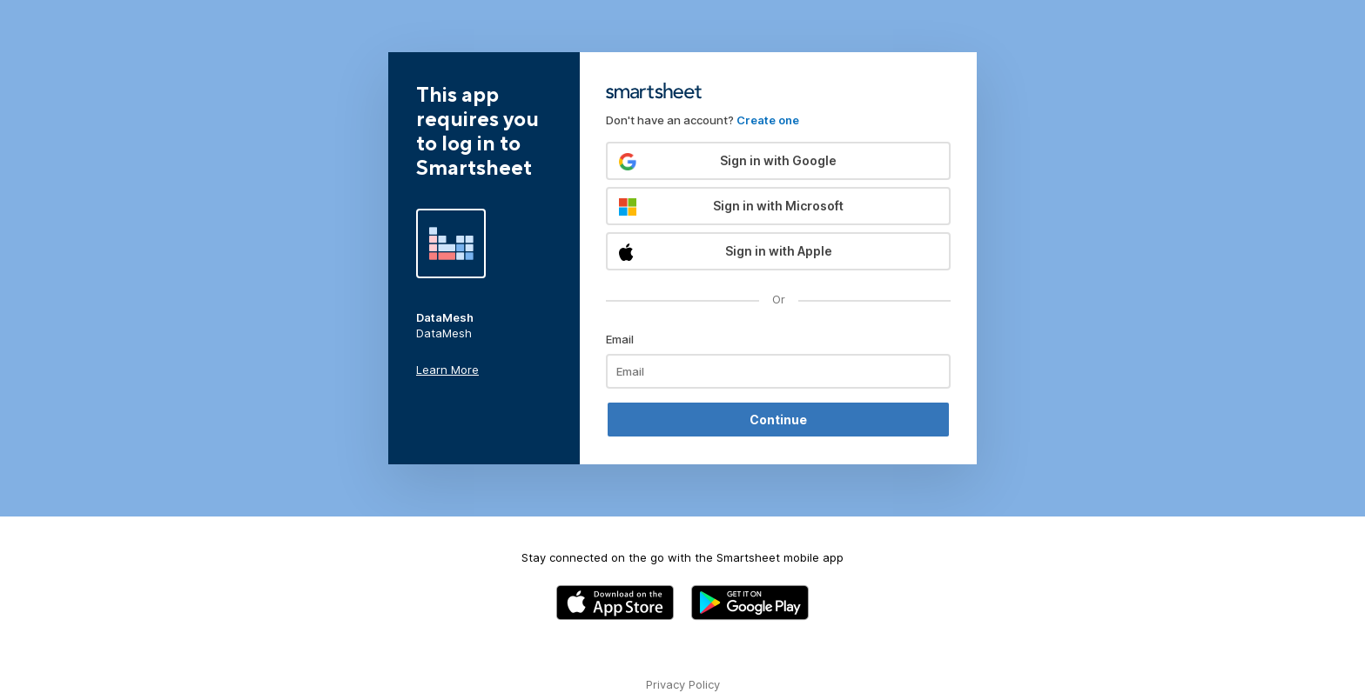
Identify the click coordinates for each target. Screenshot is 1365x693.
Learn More (447, 369)
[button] (778, 161)
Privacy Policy (683, 684)
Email (620, 339)
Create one (767, 120)
